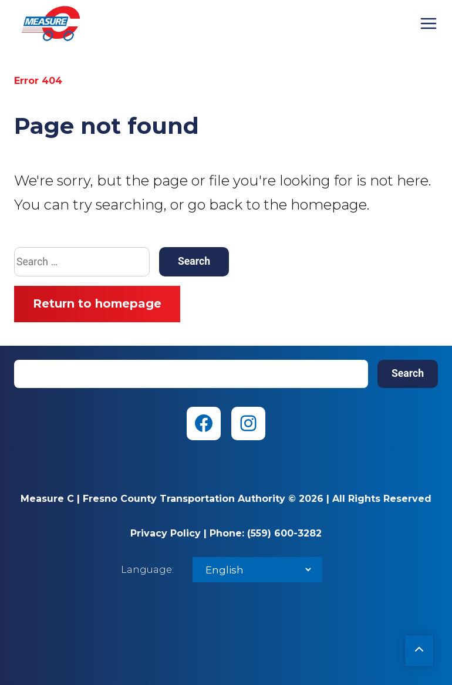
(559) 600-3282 (284, 533)
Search (408, 373)
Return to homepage (97, 303)
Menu (428, 23)
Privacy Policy (165, 533)
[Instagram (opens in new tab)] (248, 423)
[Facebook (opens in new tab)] (204, 423)
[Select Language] (257, 569)
